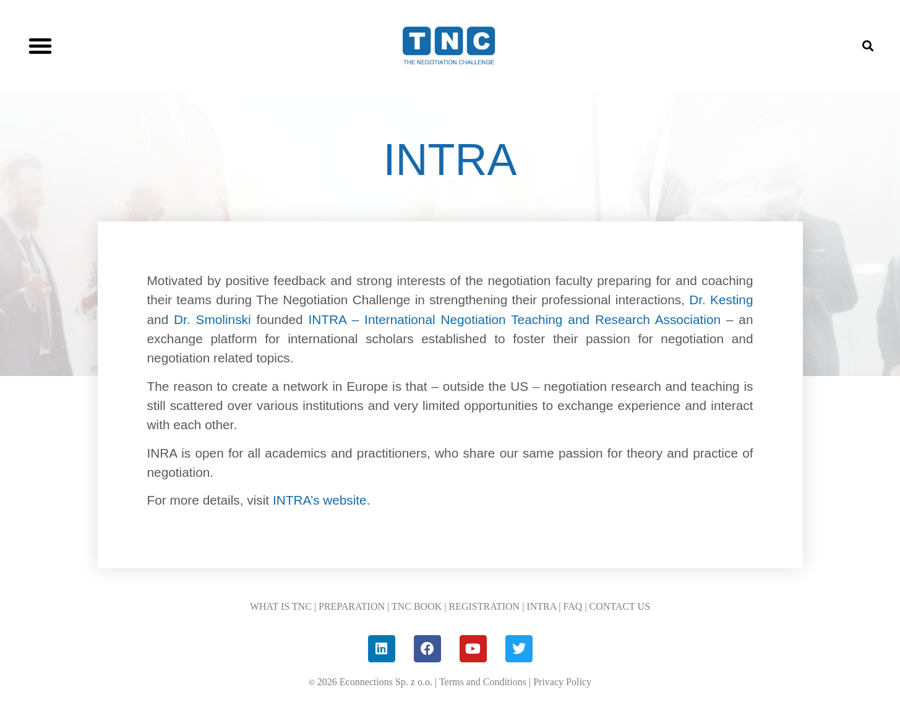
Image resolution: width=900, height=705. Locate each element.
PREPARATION (352, 606)
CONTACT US (619, 606)
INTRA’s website (318, 500)
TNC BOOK (417, 606)
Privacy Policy (562, 682)
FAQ (573, 606)
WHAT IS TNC (281, 606)
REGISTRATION (484, 606)
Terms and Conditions (482, 682)
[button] (40, 45)
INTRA (541, 606)
